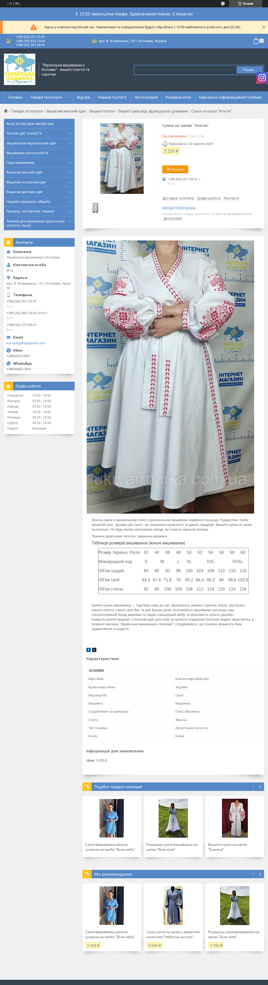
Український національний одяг (31, 143)
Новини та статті (112, 97)
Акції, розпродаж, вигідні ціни (30, 124)
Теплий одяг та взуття (24, 133)
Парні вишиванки (20, 163)
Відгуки (83, 97)
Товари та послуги (46, 97)
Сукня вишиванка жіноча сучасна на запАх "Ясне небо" (110, 847)
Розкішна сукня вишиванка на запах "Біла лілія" (172, 847)
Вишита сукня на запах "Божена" (227, 847)
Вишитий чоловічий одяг (26, 182)
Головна (15, 97)
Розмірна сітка (178, 97)
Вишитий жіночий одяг (66, 111)
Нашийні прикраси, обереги (28, 202)
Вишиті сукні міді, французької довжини (153, 111)
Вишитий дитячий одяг (25, 192)
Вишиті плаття (102, 111)
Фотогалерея (146, 97)
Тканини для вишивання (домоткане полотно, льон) (35, 223)
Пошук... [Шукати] (249, 70)
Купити (178, 169)
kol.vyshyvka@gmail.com (26, 343)
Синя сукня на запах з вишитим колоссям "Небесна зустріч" (173, 934)
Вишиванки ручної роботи (27, 153)
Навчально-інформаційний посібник (230, 97)
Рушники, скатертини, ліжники (30, 211)
